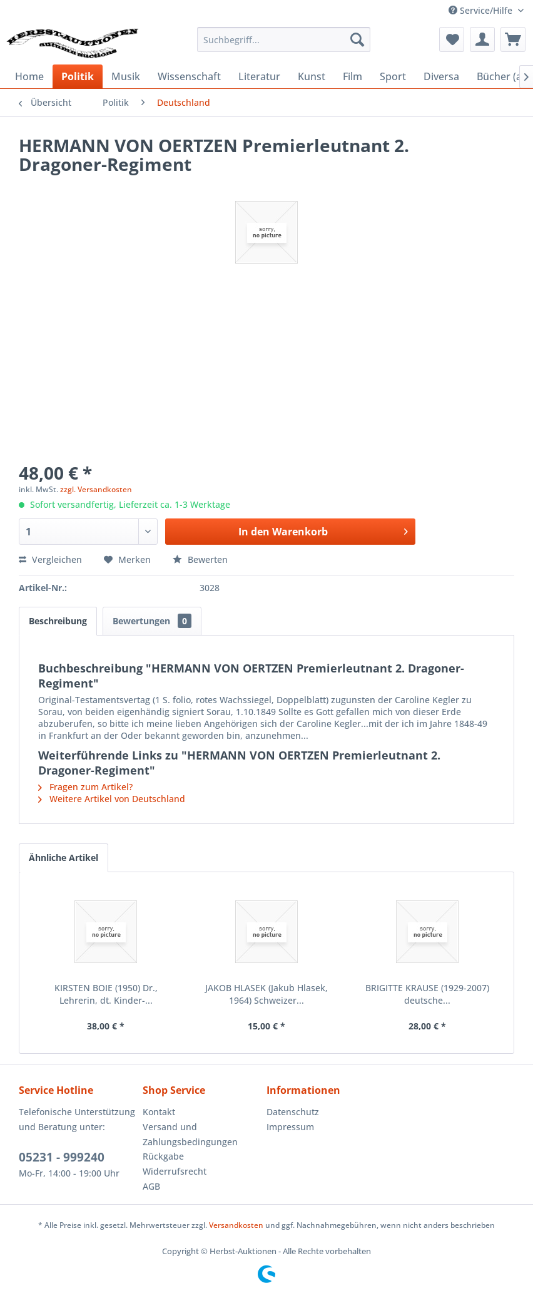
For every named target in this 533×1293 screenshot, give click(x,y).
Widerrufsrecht (174, 1171)
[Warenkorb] (512, 39)
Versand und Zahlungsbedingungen (190, 1134)
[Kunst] (311, 76)
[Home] (29, 76)
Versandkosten (236, 1225)
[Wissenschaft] (189, 76)
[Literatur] (259, 76)
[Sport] (393, 76)
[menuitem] (283, 39)
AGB (151, 1186)
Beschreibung (58, 621)
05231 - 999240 (61, 1157)
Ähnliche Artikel (63, 857)
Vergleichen (50, 559)
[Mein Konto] (482, 39)
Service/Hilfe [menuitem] (482, 10)
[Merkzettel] (451, 39)
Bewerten (200, 559)
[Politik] (78, 76)
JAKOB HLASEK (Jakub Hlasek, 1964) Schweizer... (266, 994)
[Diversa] (441, 76)
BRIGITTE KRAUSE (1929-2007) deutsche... (427, 994)
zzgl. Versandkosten (96, 489)
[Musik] (126, 76)
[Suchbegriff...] (283, 39)
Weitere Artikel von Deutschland (111, 799)
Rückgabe (163, 1156)
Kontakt (159, 1112)
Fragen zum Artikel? (85, 787)
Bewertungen (152, 621)
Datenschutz (292, 1112)
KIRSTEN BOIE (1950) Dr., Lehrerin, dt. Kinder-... (106, 994)
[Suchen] (357, 39)
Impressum (290, 1127)
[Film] (352, 76)
